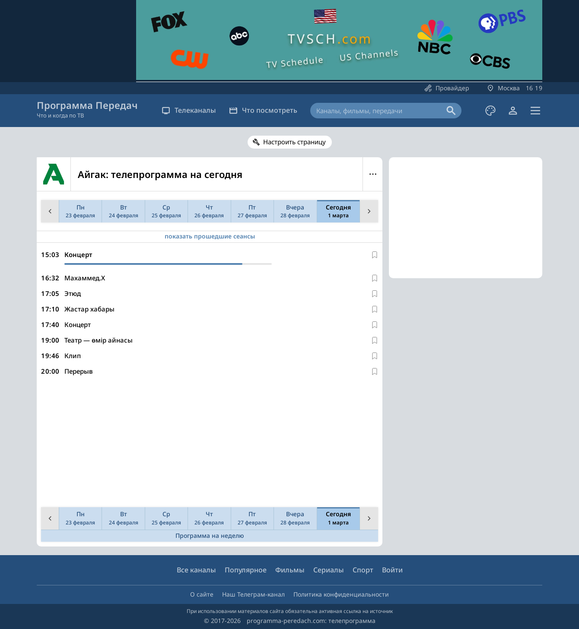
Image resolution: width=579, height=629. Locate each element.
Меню (372, 174)
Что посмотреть (263, 110)
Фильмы (290, 570)
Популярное (246, 570)
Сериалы (328, 570)
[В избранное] (374, 255)
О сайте (201, 594)
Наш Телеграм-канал (253, 594)
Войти (392, 570)
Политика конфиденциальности (341, 594)
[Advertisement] (208, 443)
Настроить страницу (294, 141)
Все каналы (196, 570)
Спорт (363, 570)
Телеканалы (189, 110)
